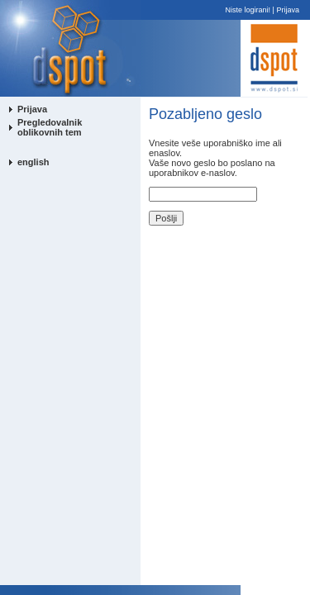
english (33, 162)
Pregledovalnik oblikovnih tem (49, 127)
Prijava (287, 10)
